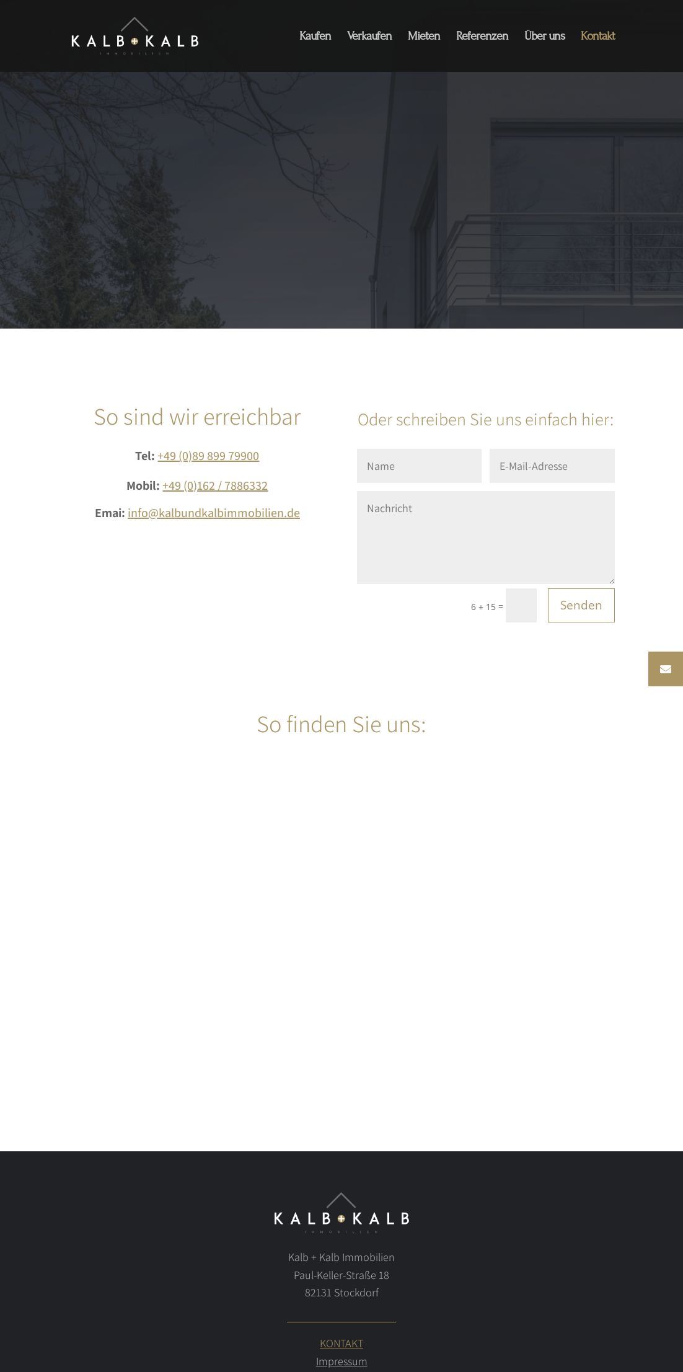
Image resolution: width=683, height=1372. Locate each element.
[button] (665, 669)
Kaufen (315, 37)
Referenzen (482, 37)
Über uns (544, 37)
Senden (581, 605)
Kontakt (598, 37)
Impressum (342, 1361)
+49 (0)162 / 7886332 (215, 485)
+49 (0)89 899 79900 (208, 456)
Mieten (424, 37)
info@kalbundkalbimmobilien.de (214, 513)
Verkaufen (369, 37)
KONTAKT (341, 1343)
